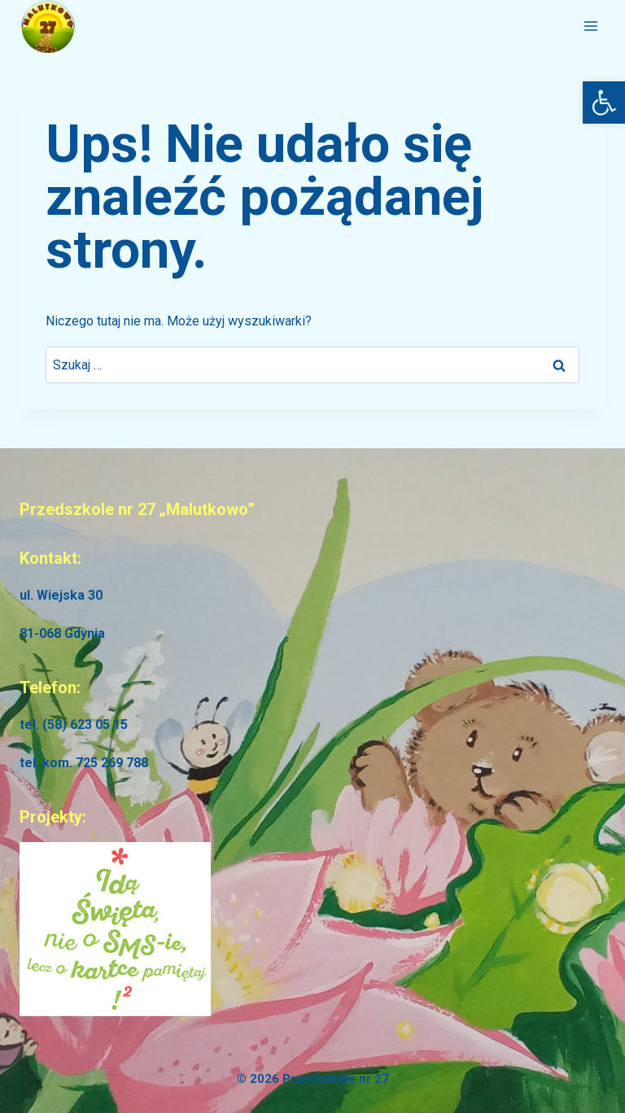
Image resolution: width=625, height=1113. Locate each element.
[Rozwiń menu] (590, 26)
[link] (604, 102)
